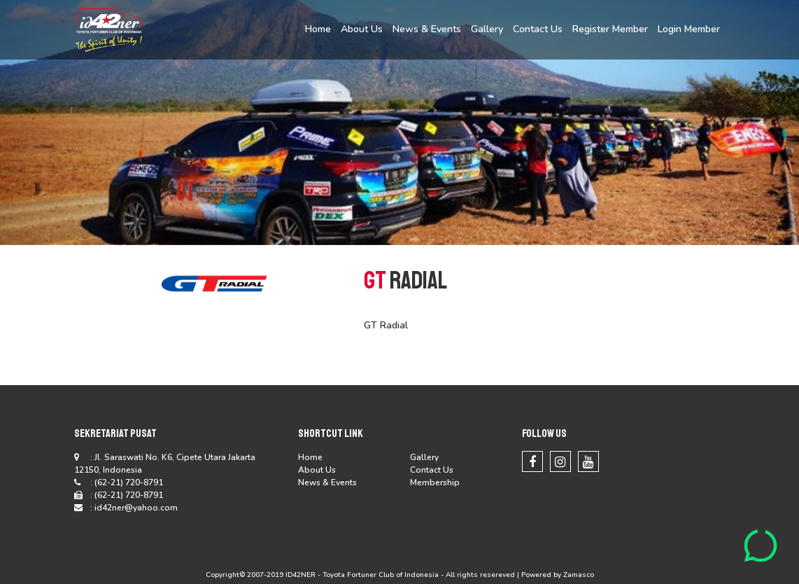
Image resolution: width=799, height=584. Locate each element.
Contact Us (538, 29)
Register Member (610, 29)
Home (318, 29)
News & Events (427, 29)
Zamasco (578, 575)
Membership (435, 482)
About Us (362, 29)
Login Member (689, 29)
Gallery (487, 29)
